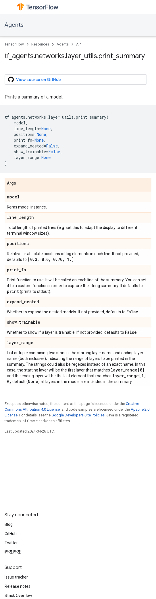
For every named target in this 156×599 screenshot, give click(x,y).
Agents (14, 25)
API (79, 44)
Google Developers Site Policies (78, 415)
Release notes (17, 586)
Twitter (11, 543)
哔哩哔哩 (13, 552)
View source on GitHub (34, 79)
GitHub (11, 533)
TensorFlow (14, 44)
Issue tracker (16, 577)
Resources (40, 44)
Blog (9, 524)
